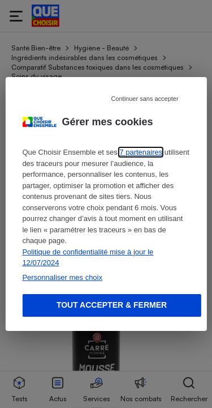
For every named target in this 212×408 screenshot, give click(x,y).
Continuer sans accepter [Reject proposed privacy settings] (144, 98)
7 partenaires (140, 152)
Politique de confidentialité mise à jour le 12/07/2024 (87, 257)
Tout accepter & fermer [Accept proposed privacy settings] (112, 304)
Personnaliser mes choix (62, 277)
